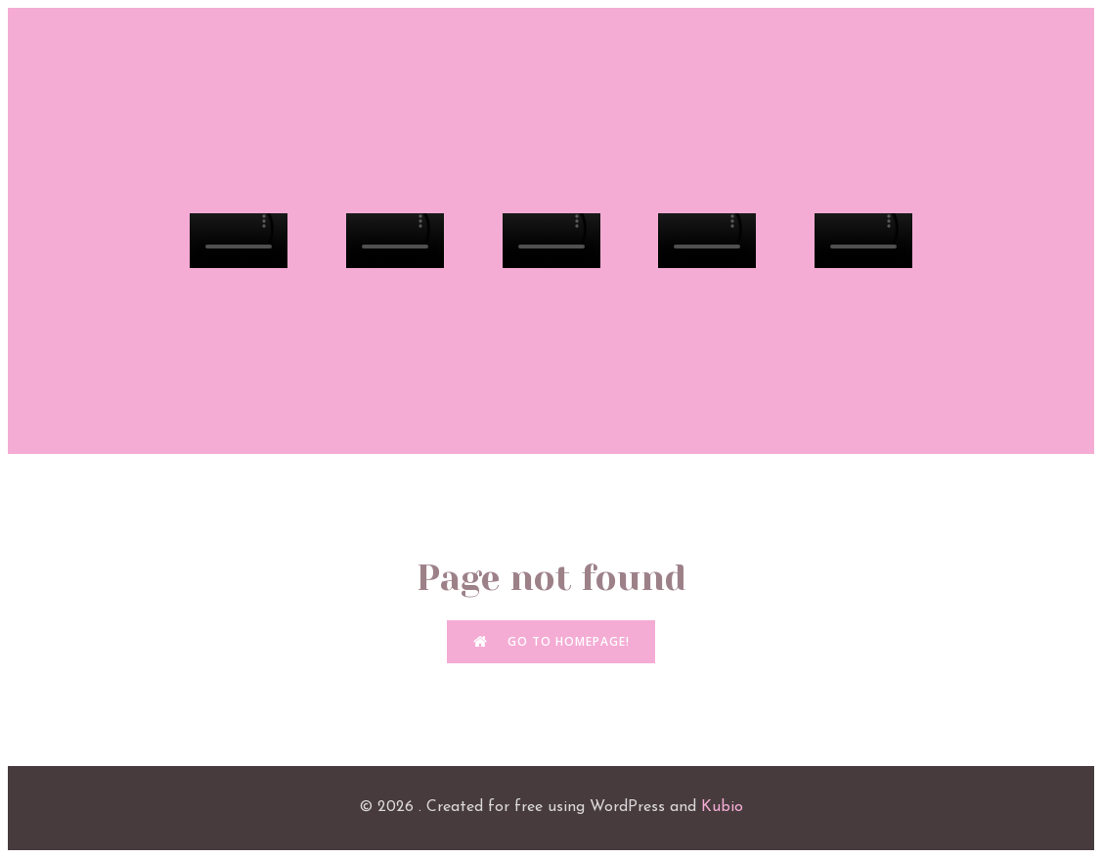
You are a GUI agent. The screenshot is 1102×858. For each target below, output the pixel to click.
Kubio (722, 807)
